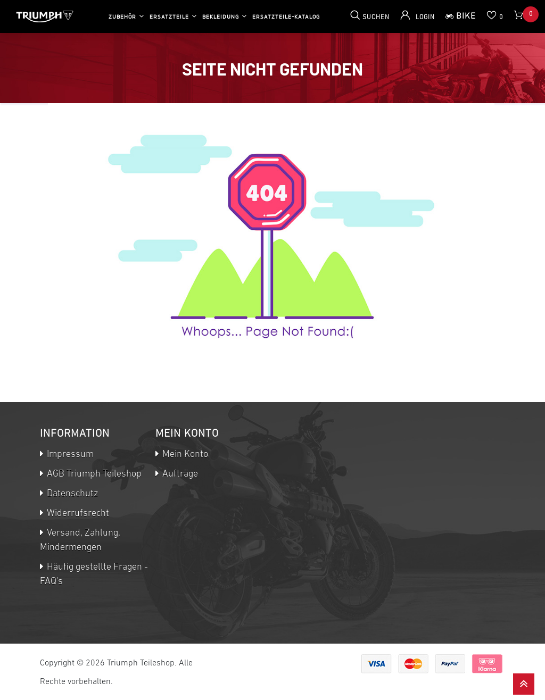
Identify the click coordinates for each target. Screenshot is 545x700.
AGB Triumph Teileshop (93, 474)
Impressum (69, 454)
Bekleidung (220, 16)
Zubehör (122, 16)
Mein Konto (184, 454)
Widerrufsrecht (77, 514)
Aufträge (179, 474)
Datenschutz (71, 494)
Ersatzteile (169, 16)
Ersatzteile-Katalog (286, 16)
